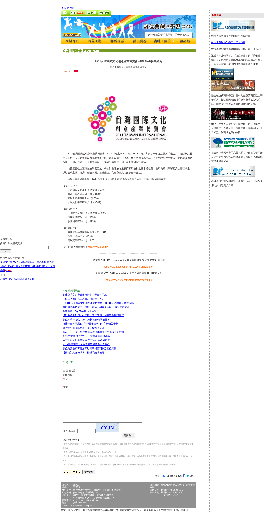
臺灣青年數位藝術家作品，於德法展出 (83, 327)
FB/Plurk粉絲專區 (22, 265)
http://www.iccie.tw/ (98, 247)
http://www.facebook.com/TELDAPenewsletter (128, 266)
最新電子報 (6, 265)
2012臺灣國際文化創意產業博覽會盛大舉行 (86, 344)
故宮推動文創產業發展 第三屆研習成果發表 (86, 340)
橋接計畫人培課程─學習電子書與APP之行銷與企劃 (90, 323)
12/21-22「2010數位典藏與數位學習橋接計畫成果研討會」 (95, 332)
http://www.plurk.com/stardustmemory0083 (129, 279)
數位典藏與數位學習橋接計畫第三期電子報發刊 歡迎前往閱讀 (96, 307)
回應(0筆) (71, 370)
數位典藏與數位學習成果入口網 (228, 42)
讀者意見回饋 (27, 282)
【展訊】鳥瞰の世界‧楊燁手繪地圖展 (83, 352)
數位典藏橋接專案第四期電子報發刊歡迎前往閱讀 (89, 348)
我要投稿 (5, 282)
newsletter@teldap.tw (82, 511)
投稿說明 (15, 282)
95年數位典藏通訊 (33, 269)
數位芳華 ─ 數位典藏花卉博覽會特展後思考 (86, 319)
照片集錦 (37, 265)
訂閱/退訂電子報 (14, 269)
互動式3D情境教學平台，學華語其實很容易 (86, 336)
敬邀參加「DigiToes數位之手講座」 (82, 311)
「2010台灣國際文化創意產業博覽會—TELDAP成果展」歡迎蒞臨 (98, 303)
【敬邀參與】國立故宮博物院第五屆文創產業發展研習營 (93, 315)
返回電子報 (68, 8)
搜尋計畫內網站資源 (11, 246)
